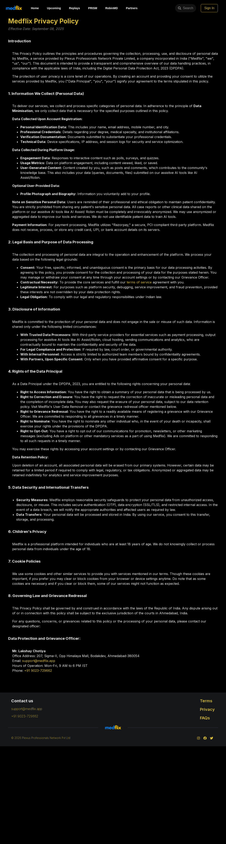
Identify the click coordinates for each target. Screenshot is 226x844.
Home (35, 8)
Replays (74, 8)
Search (154, 8)
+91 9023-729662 (38, 670)
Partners (132, 8)
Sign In (216, 8)
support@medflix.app (38, 661)
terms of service (139, 282)
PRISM (92, 8)
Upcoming (54, 8)
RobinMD (111, 8)
